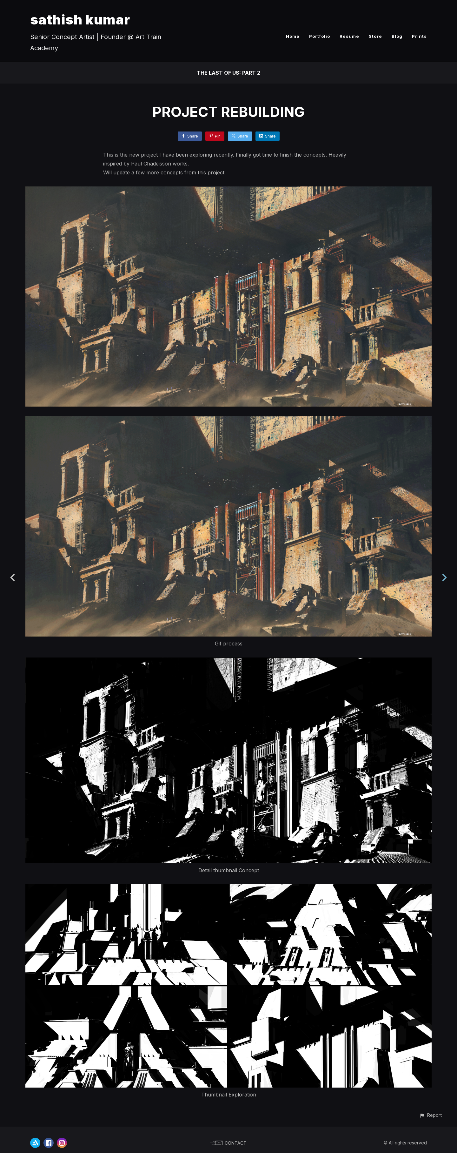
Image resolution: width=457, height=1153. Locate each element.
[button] (430, 1115)
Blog (397, 36)
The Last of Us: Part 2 (228, 73)
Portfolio (319, 36)
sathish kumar (80, 19)
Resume (349, 36)
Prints (419, 36)
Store (375, 36)
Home (293, 36)
